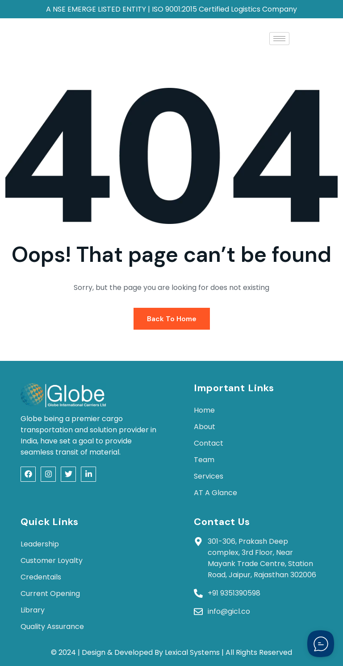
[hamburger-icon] (279, 38)
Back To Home (172, 318)
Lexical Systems (192, 652)
